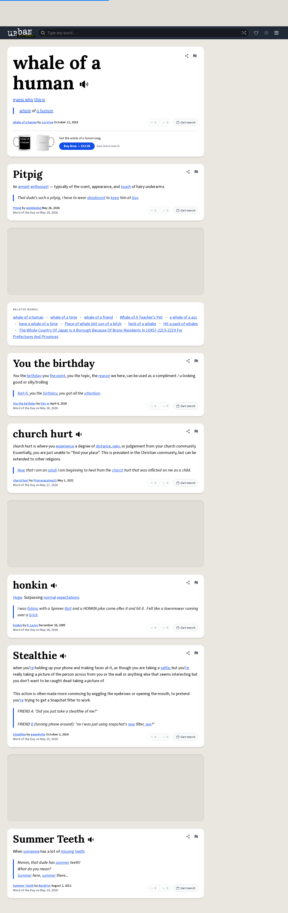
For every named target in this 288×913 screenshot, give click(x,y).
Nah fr (23, 393)
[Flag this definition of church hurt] (196, 431)
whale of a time (63, 317)
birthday (34, 376)
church (117, 470)
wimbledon (34, 208)
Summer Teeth (23, 885)
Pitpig (17, 208)
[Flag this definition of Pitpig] (196, 171)
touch (126, 187)
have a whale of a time (38, 324)
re (32, 668)
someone (31, 851)
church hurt (21, 480)
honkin (17, 625)
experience (65, 446)
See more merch (108, 146)
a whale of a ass (183, 317)
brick (33, 615)
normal (50, 597)
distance (103, 446)
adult (52, 470)
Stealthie (19, 734)
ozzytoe (47, 122)
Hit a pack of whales (180, 324)
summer (62, 862)
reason (104, 376)
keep (115, 198)
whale (25, 111)
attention (92, 393)
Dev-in (45, 403)
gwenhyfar (38, 734)
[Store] (256, 33)
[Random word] (243, 33)
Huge (17, 597)
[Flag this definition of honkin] (196, 582)
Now (21, 470)
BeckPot (45, 885)
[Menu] (276, 33)
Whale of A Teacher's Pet (141, 317)
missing (67, 851)
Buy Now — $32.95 (77, 146)
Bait (68, 608)
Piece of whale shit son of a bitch (93, 324)
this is (39, 100)
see (148, 724)
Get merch (185, 122)
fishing (32, 608)
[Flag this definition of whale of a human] (194, 56)
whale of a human (25, 122)
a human (44, 111)
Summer (25, 875)
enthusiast (39, 187)
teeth (80, 851)
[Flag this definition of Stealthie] (196, 653)
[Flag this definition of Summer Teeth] (196, 836)
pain (116, 446)
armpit (24, 187)
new (131, 724)
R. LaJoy (32, 625)
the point (57, 376)
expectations (68, 597)
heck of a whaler (142, 324)
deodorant (96, 198)
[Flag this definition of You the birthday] (196, 361)
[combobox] (143, 32)
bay (135, 198)
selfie (165, 668)
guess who (23, 100)
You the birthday (24, 403)
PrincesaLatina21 (45, 480)
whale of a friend (98, 317)
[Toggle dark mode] (266, 33)
